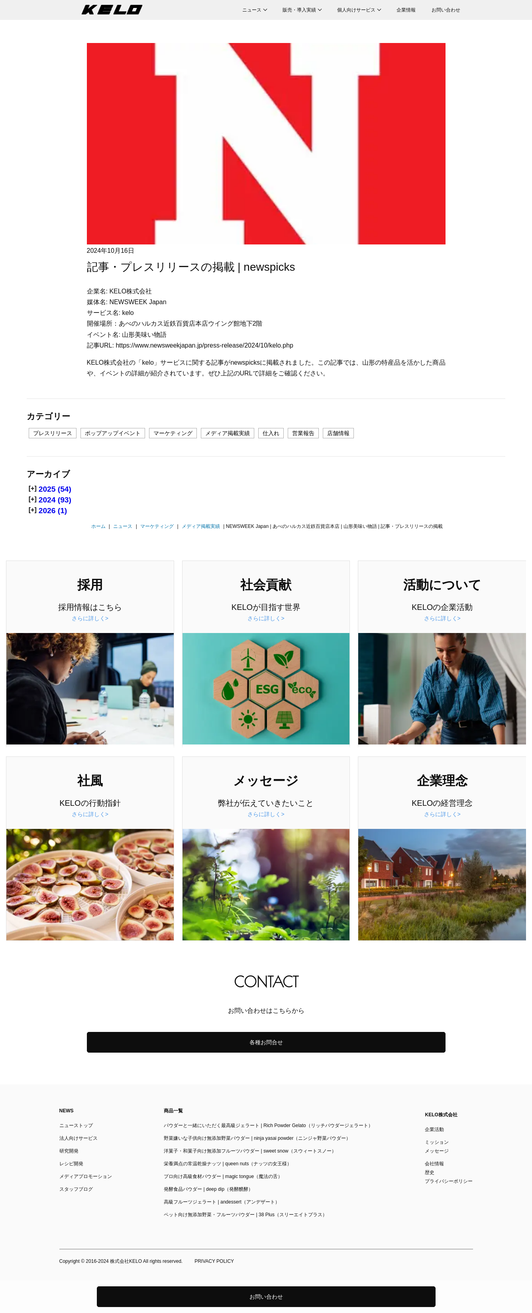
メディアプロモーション (85, 1176)
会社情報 (434, 1163)
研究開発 (69, 1151)
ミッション (437, 1142)
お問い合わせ (446, 10)
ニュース (251, 10)
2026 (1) (53, 510)
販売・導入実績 (299, 10)
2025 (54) (55, 489)
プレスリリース (52, 433)
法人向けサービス (78, 1138)
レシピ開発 (71, 1163)
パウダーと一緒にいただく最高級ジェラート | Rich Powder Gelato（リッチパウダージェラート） (268, 1125)
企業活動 (434, 1129)
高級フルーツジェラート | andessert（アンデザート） (221, 1202)
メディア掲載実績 (227, 433)
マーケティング (172, 433)
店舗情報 (338, 433)
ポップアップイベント (113, 433)
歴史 (429, 1172)
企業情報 (406, 10)
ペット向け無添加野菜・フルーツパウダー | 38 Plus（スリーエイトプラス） (245, 1214)
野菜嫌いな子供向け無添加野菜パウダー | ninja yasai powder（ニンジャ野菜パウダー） (257, 1138)
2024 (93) (55, 500)
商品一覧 (173, 1111)
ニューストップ (76, 1125)
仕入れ (271, 433)
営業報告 (303, 433)
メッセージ (437, 1151)
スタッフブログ (76, 1189)
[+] (33, 488)
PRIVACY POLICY (214, 1261)
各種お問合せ (266, 1042)
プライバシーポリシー (449, 1181)
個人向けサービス (356, 10)
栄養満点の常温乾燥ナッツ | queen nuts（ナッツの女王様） (228, 1163)
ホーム (98, 526)
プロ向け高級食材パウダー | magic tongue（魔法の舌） (223, 1176)
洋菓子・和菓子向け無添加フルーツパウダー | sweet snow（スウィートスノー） (250, 1151)
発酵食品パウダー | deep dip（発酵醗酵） (208, 1189)
